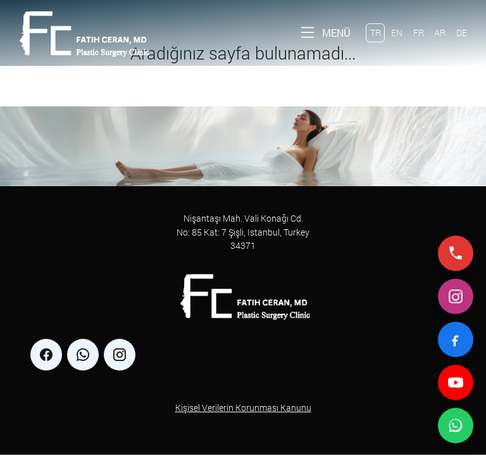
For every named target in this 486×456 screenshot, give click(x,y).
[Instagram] (455, 296)
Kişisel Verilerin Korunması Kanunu (243, 408)
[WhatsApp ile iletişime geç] (455, 425)
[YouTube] (455, 382)
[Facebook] (455, 339)
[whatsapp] (83, 354)
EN (396, 33)
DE (461, 33)
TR (375, 33)
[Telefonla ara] (455, 253)
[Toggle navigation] (324, 32)
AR (440, 33)
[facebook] (46, 354)
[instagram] (119, 354)
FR (418, 33)
